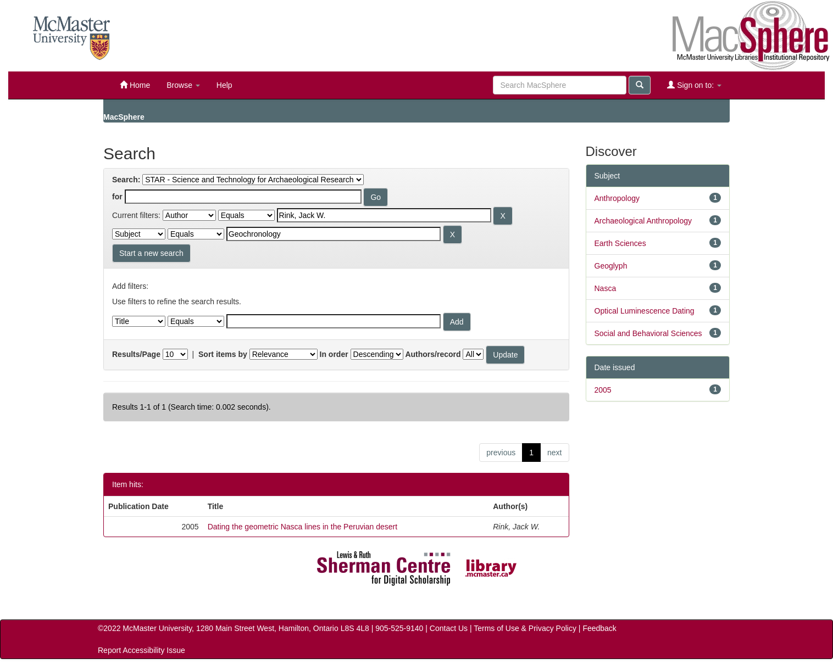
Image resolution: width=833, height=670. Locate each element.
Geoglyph (611, 265)
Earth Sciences (620, 243)
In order (334, 354)
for (117, 196)
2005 (603, 390)
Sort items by (222, 354)
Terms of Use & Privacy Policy (525, 628)
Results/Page (136, 354)
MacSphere (124, 117)
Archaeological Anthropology (643, 220)
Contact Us (449, 628)
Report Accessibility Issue (141, 650)
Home (135, 85)
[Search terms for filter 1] (384, 215)
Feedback (599, 628)
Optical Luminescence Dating (645, 310)
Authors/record (432, 354)
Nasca (606, 288)
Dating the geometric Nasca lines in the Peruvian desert (303, 526)
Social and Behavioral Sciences (648, 333)
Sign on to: (694, 85)
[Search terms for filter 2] (333, 234)
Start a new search (151, 253)
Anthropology (617, 198)
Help (224, 85)
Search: (126, 179)
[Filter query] (333, 321)
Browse (183, 85)
